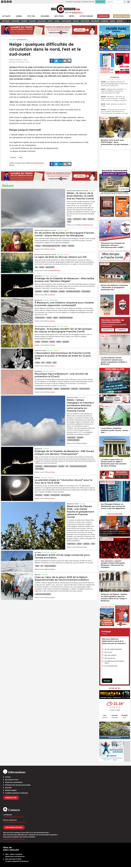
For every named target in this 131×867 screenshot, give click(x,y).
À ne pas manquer (114, 514)
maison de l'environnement (43, 594)
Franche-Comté (40, 350)
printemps (90, 219)
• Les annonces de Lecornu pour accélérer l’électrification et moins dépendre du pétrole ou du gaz (114, 111)
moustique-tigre (65, 388)
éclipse (37, 362)
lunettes (48, 362)
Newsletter (11, 798)
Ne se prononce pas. (111, 666)
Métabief (38, 552)
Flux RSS (8, 787)
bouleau (52, 341)
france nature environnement (78, 466)
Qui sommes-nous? (12, 779)
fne (67, 466)
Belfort (38, 574)
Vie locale (54, 300)
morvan (42, 267)
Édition (68, 12)
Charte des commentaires (14, 782)
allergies (38, 246)
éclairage (61, 291)
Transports (21, 40)
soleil (69, 221)
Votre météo (114, 688)
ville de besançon (84, 388)
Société (66, 254)
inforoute (13, 157)
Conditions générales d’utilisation (16, 793)
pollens (64, 246)
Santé (66, 230)
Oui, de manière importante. (113, 649)
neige (20, 157)
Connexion (121, 330)
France (37, 477)
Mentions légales (11, 790)
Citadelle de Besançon (50, 466)
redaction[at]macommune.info (13, 817)
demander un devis (14, 827)
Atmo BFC (45, 341)
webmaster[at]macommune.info (14, 839)
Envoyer (107, 681)
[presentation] (101, 526)
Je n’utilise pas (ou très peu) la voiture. (114, 662)
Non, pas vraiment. (110, 655)
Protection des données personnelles (18, 785)
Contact (7, 777)
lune (43, 362)
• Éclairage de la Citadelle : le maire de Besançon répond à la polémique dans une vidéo (113, 91)
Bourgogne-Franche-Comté (77, 190)
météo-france (77, 219)
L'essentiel (115, 77)
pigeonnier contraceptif (66, 317)
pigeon (55, 317)
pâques (79, 544)
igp (36, 267)
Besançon (38, 276)
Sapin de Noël (50, 267)
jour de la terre (65, 495)
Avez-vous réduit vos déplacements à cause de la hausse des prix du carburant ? (114, 642)
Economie (46, 552)
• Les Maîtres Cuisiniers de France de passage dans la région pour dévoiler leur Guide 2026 (114, 83)
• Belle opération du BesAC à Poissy (113, 105)
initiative (49, 317)
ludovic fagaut (86, 291)
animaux (46, 291)
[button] (124, 2)
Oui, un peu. (108, 652)
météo (69, 219)
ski (42, 566)
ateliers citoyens (40, 317)
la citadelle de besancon (73, 291)
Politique (53, 276)
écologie (46, 495)
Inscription (107, 330)
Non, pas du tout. (109, 658)
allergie (38, 341)
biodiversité (54, 291)
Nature (12, 40)
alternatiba (38, 291)
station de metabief (50, 566)
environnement (55, 495)
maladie (56, 388)
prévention (74, 388)
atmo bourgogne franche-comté (51, 246)
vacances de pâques (73, 440)
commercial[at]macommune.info (14, 822)
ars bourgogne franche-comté (44, 388)
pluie (84, 219)
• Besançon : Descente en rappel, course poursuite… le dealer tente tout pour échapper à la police (113, 98)
